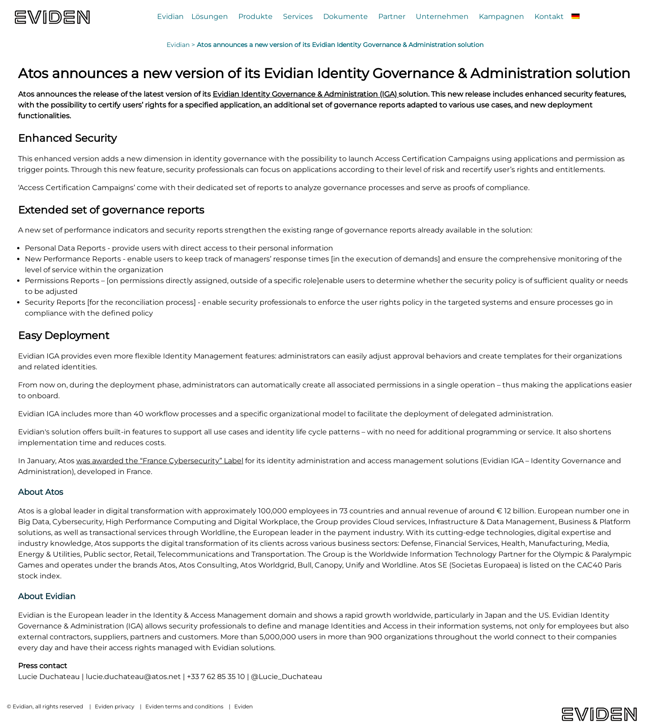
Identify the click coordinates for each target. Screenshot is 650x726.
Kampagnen (501, 16)
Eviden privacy (115, 706)
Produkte (255, 16)
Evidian (170, 16)
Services (298, 16)
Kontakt (549, 16)
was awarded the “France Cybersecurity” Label (159, 460)
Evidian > (182, 45)
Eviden (243, 706)
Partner (391, 16)
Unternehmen (442, 16)
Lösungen (209, 16)
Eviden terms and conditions (184, 706)
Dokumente (345, 16)
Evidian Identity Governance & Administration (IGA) (306, 94)
